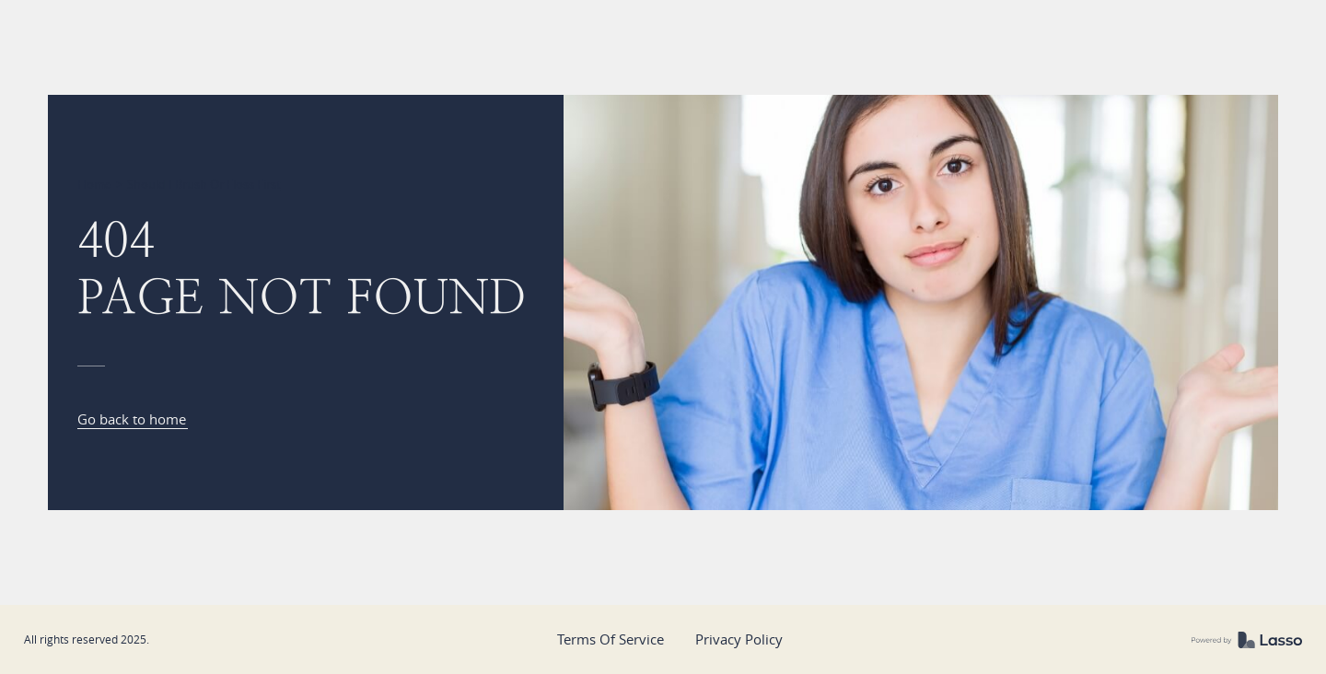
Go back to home (131, 419)
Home (94, 184)
